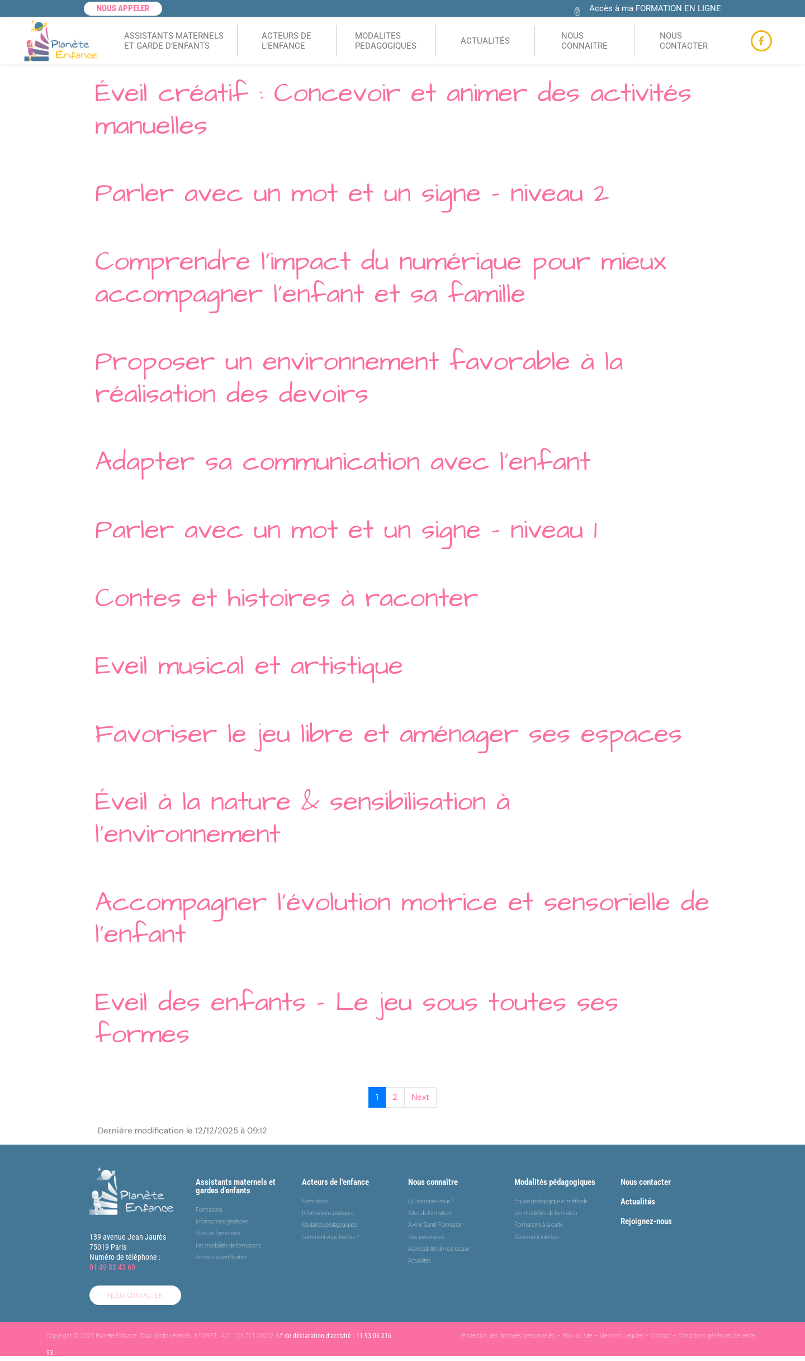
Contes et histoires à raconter (286, 598)
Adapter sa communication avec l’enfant (342, 461)
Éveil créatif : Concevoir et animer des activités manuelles (393, 109)
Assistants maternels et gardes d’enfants (236, 1186)
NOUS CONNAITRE (584, 41)
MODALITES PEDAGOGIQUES (385, 41)
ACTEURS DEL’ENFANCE (286, 41)
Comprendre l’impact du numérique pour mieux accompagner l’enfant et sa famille (380, 278)
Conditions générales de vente (716, 1336)
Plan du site (577, 1336)
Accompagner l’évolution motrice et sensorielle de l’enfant (402, 918)
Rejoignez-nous (646, 1221)
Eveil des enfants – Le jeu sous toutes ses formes (356, 1018)
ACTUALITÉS (485, 41)
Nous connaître (433, 1182)
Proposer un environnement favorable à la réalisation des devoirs (359, 378)
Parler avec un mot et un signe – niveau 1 (346, 530)
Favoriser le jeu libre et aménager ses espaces (388, 734)
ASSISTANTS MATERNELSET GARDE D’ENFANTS (174, 41)
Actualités (638, 1202)
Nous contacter (646, 1182)
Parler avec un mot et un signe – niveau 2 (352, 193)
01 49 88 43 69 (112, 1267)
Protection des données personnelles (508, 1336)
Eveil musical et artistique (249, 666)
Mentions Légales (621, 1336)
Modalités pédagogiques (554, 1182)
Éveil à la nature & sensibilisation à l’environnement (302, 818)
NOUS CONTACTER (684, 41)
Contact (661, 1336)
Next (420, 1097)
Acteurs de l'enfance (335, 1182)
